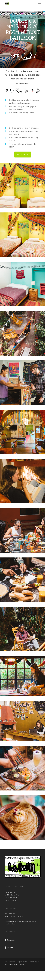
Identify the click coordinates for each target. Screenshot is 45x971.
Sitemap (22, 964)
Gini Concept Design (11, 964)
